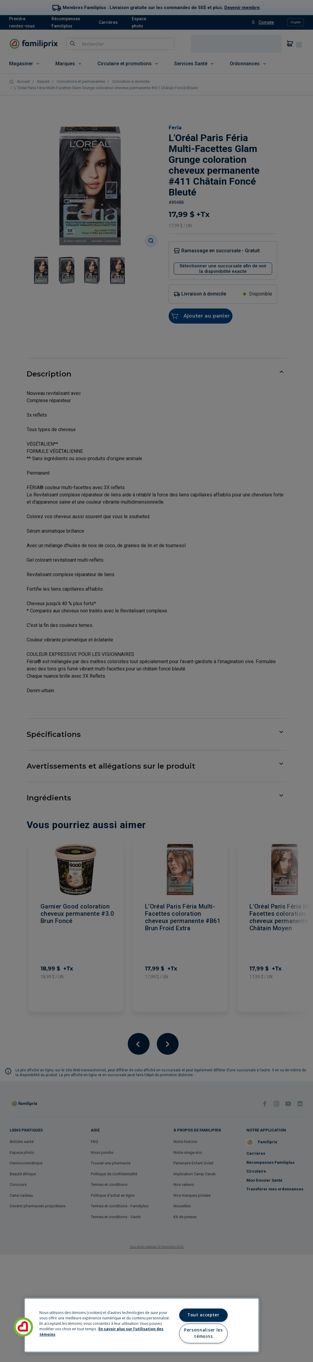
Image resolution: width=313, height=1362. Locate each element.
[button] (23, 1327)
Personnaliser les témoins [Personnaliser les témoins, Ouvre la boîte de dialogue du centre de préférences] (203, 1333)
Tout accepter (203, 1315)
